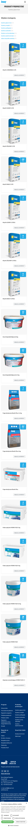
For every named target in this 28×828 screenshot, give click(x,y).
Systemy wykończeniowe (8, 36)
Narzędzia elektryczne (6, 743)
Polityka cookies (5, 718)
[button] (14, 825)
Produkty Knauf (5, 747)
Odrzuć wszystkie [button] (20, 821)
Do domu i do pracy (5, 738)
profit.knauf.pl (4, 790)
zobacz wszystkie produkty (8, 38)
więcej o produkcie (19, 75)
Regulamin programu (6, 713)
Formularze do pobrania (7, 710)
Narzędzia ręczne (5, 740)
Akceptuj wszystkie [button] (7, 821)
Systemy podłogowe (7, 28)
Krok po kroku (4, 708)
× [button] (26, 803)
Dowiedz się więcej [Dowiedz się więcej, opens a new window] (5, 812)
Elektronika (4, 745)
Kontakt (3, 726)
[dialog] (14, 815)
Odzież (2, 736)
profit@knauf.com (9, 788)
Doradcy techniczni (20, 734)
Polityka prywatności (6, 715)
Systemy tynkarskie (7, 30)
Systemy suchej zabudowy (9, 33)
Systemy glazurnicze (7, 23)
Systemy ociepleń (6, 25)
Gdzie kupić (18, 736)
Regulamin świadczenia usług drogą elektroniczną (6, 722)
